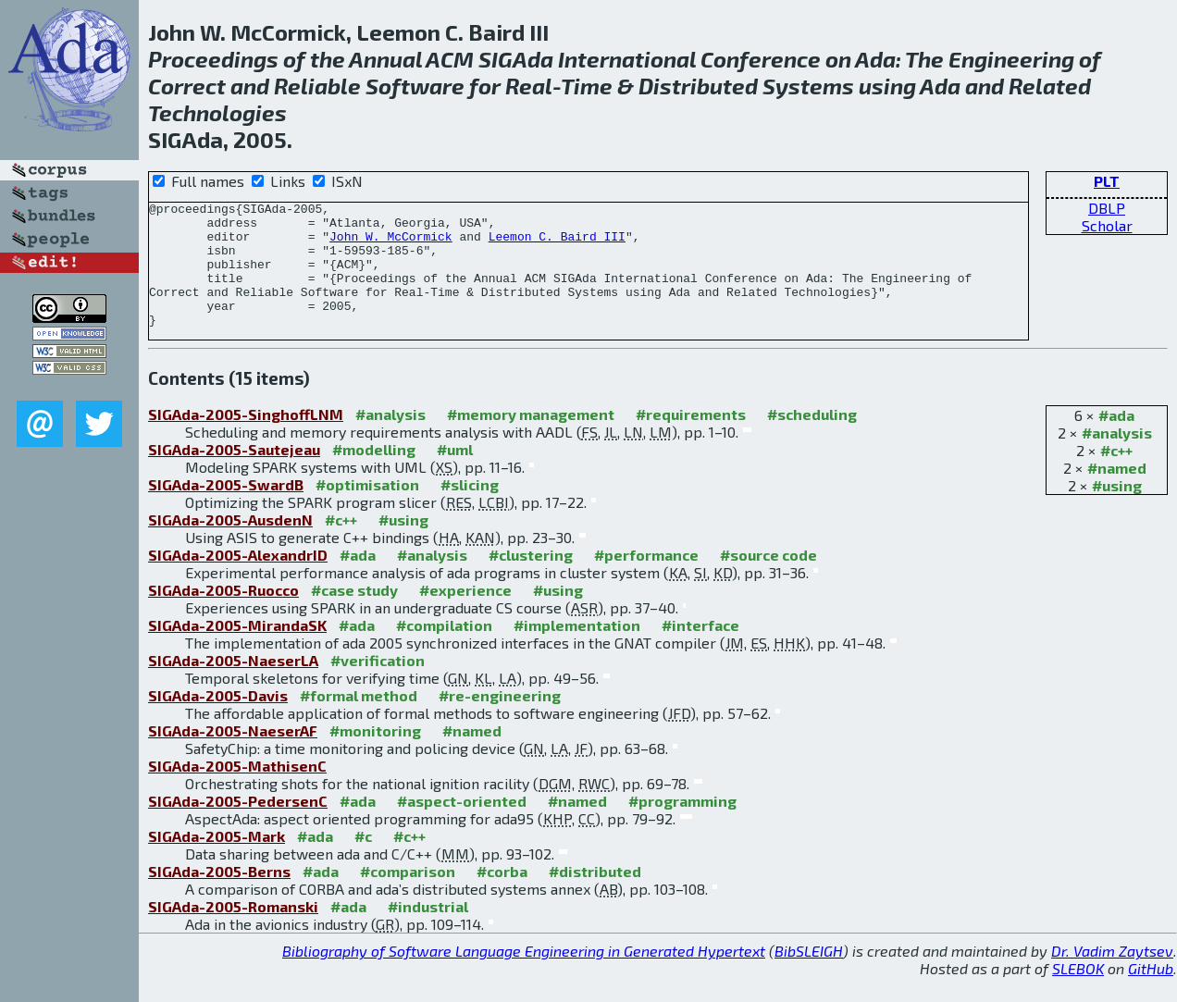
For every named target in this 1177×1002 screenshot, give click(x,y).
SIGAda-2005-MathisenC (237, 790)
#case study (354, 615)
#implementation (577, 650)
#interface (700, 650)
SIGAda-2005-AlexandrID (238, 579)
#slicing (469, 509)
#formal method (358, 720)
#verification (377, 685)
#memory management (530, 439)
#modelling (373, 474)
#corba (502, 896)
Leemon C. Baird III (557, 244)
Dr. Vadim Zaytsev (1112, 975)
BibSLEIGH (808, 975)
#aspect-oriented (462, 826)
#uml (455, 474)
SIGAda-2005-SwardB (226, 509)
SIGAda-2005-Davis (218, 720)
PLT (1107, 181)
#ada (1116, 440)
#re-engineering (500, 720)
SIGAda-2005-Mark (216, 861)
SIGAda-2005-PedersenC (238, 826)
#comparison (407, 896)
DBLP (1106, 207)
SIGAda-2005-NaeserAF (232, 755)
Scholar (1107, 225)
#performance (646, 579)
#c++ (1116, 475)
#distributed (595, 896)
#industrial (428, 931)
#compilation (444, 650)
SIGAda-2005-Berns (219, 896)
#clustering (531, 579)
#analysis (1117, 457)
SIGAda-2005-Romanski (233, 931)
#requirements (691, 439)
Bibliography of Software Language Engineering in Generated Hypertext (523, 975)
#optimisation (367, 509)
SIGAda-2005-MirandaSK (237, 650)
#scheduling (812, 439)
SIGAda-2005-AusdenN (230, 544)
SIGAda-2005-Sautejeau (234, 474)
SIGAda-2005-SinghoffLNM (245, 439)
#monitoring (375, 755)
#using (1117, 510)
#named (1116, 492)
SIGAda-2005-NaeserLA (233, 685)
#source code (768, 579)
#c (363, 861)
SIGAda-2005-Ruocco (223, 615)
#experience (465, 615)
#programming (682, 826)
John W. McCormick (390, 244)
